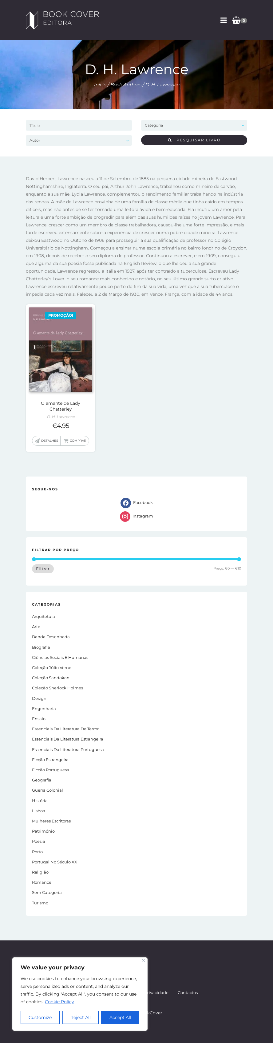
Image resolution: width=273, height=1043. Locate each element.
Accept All (120, 1017)
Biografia (41, 647)
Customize (40, 1017)
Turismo (40, 902)
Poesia (38, 841)
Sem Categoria (47, 892)
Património (43, 831)
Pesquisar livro (194, 140)
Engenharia (44, 708)
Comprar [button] (78, 441)
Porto (37, 851)
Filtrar (43, 568)
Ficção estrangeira (50, 759)
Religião (40, 872)
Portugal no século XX (54, 861)
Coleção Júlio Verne (51, 667)
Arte (36, 626)
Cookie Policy (59, 1001)
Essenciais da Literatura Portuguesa (68, 749)
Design (39, 698)
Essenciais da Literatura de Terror (65, 728)
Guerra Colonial (47, 790)
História (40, 800)
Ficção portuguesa (50, 769)
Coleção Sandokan (50, 677)
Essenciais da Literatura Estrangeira (67, 739)
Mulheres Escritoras (51, 820)
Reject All (80, 1017)
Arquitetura (43, 616)
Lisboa (38, 810)
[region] (80, 994)
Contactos (188, 992)
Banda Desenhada (51, 636)
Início (100, 84)
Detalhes (49, 441)
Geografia (41, 779)
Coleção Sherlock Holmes (57, 687)
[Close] (143, 960)
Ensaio (39, 718)
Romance (41, 882)
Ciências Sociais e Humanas (60, 657)
